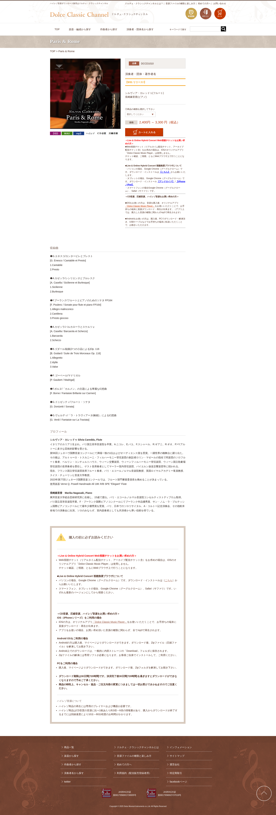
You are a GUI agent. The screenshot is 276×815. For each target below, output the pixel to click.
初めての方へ (204, 3)
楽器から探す (71, 755)
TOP (52, 51)
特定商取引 (176, 773)
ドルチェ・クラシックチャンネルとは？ (144, 3)
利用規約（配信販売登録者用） (134, 773)
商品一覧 (69, 747)
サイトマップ (177, 755)
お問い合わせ (219, 3)
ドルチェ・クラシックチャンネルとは (138, 747)
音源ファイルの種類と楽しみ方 (180, 3)
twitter (67, 781)
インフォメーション (181, 747)
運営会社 (175, 764)
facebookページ (178, 781)
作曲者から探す (72, 764)
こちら (168, 580)
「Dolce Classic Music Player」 (140, 206)
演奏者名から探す (74, 773)
